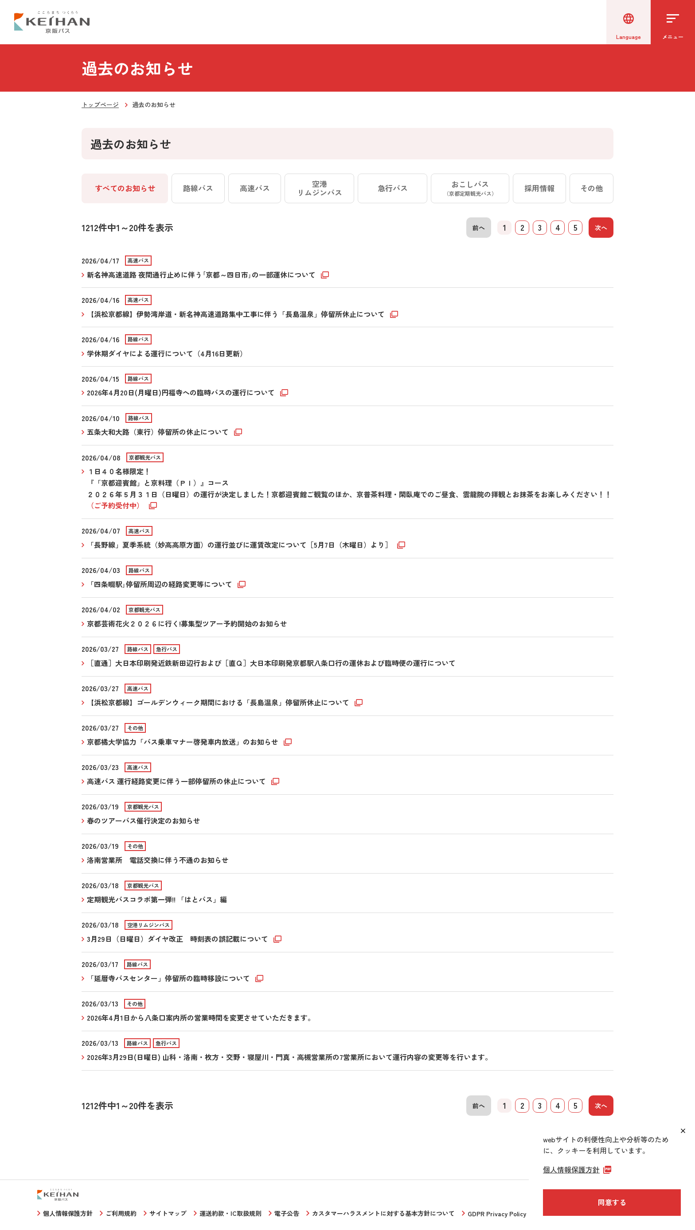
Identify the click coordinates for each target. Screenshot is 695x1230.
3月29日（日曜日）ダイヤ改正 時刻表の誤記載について (178, 938)
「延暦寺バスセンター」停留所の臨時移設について (169, 978)
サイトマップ (168, 1213)
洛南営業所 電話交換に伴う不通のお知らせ (158, 860)
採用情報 (539, 187)
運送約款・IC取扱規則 (230, 1213)
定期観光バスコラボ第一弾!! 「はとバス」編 (157, 899)
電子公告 (286, 1213)
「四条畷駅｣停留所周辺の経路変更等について (160, 584)
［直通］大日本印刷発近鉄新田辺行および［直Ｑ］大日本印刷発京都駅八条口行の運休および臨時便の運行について (271, 663)
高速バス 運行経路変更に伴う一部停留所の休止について (177, 781)
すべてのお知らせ (125, 187)
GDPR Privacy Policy (497, 1213)
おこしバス (470, 187)
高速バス (255, 187)
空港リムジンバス (319, 188)
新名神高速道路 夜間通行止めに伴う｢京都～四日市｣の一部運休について (202, 274)
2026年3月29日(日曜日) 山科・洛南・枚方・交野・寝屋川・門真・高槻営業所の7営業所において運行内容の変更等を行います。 (289, 1057)
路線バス (198, 187)
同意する (612, 1202)
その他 (591, 187)
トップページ (100, 104)
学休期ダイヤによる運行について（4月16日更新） (167, 353)
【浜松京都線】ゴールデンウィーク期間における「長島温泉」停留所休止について (219, 702)
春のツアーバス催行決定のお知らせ (143, 820)
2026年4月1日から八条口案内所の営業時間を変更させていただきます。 (201, 1017)
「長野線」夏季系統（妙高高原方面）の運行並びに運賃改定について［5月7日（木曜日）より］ (240, 544)
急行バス (393, 187)
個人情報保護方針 (68, 1213)
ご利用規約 (121, 1213)
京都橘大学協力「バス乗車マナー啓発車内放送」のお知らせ (183, 741)
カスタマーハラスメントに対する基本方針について (383, 1213)
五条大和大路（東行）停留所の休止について (158, 431)
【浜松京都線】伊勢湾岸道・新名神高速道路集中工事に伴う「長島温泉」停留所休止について (237, 314)
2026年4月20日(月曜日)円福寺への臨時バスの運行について (182, 392)
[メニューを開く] (673, 22)
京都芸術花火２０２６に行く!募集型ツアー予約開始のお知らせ (187, 623)
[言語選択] (628, 22)
